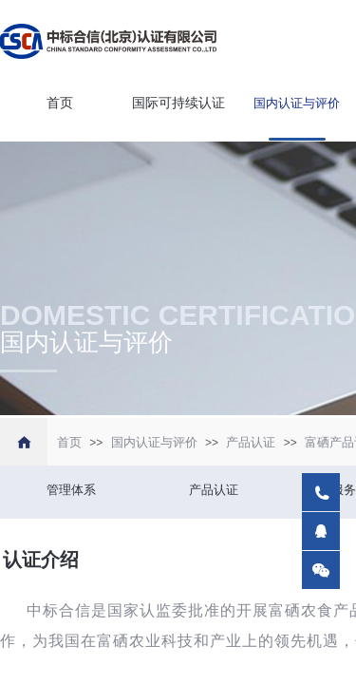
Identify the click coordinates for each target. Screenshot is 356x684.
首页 (60, 103)
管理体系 (71, 490)
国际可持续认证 (178, 103)
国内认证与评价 (296, 103)
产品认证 (250, 442)
